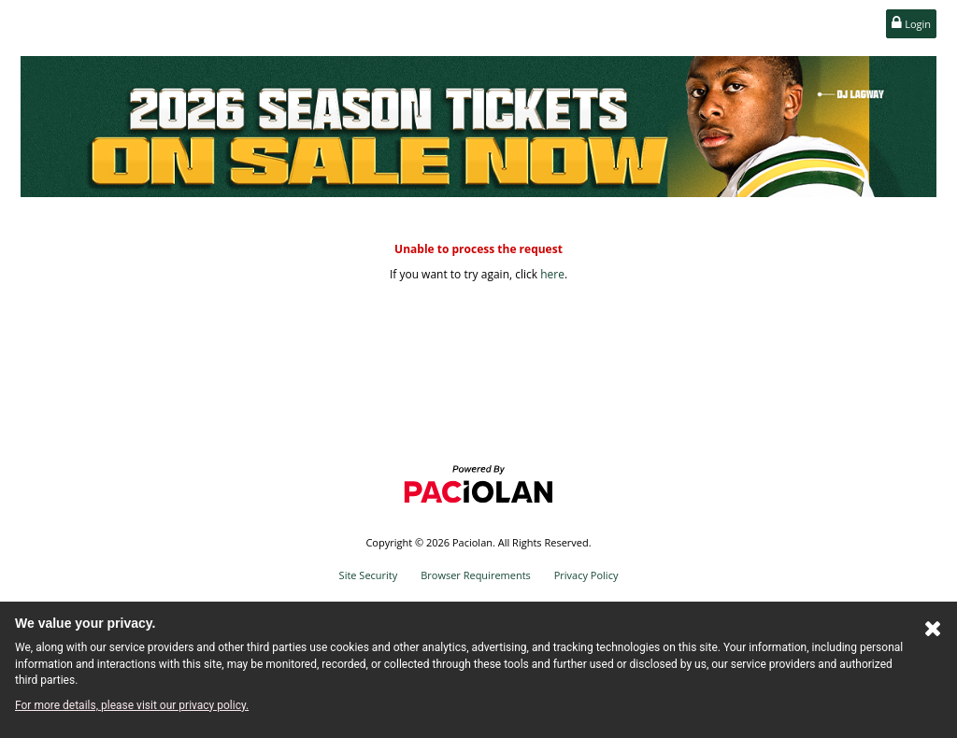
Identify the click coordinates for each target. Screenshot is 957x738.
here (552, 274)
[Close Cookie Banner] (933, 632)
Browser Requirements (476, 575)
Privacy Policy (586, 575)
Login (911, 23)
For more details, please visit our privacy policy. (132, 705)
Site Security (368, 575)
